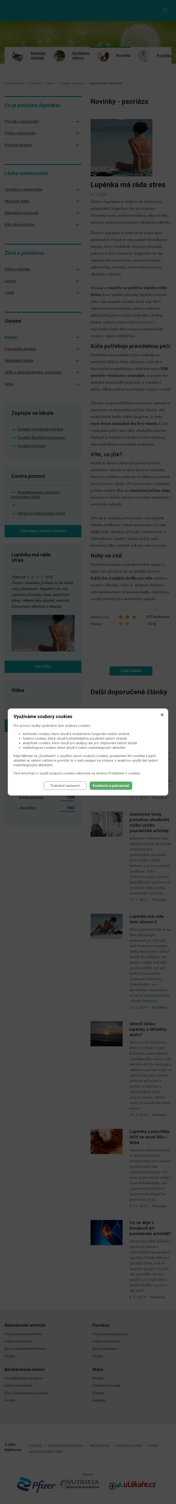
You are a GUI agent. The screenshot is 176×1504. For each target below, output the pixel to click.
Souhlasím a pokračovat (111, 786)
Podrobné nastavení (65, 786)
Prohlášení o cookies (124, 773)
